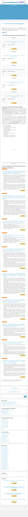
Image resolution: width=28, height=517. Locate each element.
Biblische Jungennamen (4, 457)
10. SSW (2, 424)
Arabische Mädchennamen (4, 456)
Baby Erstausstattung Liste (4, 413)
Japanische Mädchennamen (4, 464)
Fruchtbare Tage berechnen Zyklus (5, 438)
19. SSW (2, 426)
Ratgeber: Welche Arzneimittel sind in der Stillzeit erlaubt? (9, 406)
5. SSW (5, 422)
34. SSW (2, 430)
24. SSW (7, 427)
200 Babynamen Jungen (4, 450)
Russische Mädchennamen (4, 467)
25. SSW (2, 428)
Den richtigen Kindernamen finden (5, 473)
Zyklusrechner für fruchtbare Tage (5, 445)
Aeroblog (10, 512)
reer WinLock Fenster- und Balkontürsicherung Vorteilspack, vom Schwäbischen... (14, 69)
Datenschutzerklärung (17, 512)
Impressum (12, 512)
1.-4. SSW (2, 422)
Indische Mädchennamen (4, 461)
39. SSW (7, 431)
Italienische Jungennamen (4, 462)
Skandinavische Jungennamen (5, 470)
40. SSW (2, 432)
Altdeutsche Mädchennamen (4, 453)
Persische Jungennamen (4, 465)
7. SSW (2, 423)
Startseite (21, 512)
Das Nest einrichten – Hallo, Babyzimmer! (7, 407)
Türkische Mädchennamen (4, 472)
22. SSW (2, 427)
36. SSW (7, 430)
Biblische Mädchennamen (4, 458)
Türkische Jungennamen (4, 471)
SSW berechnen (3, 442)
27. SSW (7, 428)
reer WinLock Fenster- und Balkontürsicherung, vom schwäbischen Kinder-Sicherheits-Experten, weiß (14, 238)
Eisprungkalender (3, 437)
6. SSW (7, 422)
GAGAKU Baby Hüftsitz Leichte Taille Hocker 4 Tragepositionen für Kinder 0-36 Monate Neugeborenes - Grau (14, 484)
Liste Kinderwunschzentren (4, 415)
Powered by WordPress (4, 512)
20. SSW (5, 426)
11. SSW (5, 424)
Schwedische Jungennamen (4, 468)
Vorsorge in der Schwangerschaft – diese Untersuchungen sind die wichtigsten (11, 408)
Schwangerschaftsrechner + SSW (5, 443)
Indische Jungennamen (4, 460)
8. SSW (4, 423)
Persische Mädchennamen (4, 466)
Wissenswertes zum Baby (4, 416)
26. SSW (5, 428)
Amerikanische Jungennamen (4, 454)
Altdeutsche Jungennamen (4, 452)
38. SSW (5, 431)
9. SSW (6, 423)
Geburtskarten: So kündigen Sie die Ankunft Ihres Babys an (9, 405)
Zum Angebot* (14, 48)
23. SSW (5, 427)
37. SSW (2, 431)
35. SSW (5, 430)
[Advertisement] (14, 14)
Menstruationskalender (4, 441)
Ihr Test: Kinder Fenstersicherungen (14, 23)
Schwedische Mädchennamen (5, 469)
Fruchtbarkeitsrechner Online (4, 439)
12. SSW (7, 424)
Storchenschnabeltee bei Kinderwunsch (6, 417)
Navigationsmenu (14, 5)
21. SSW (7, 426)
